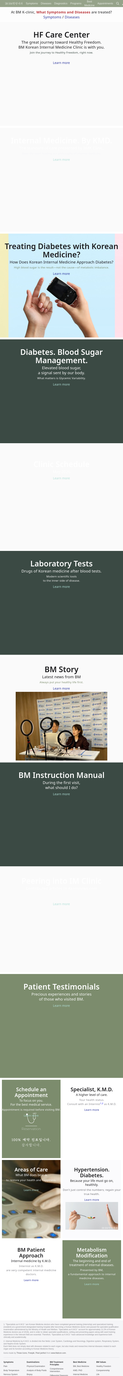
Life (97, 1374)
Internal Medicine (80, 1374)
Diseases (72, 17)
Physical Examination (36, 1366)
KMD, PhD (77, 1370)
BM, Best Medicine (81, 1366)
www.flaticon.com (58, 1353)
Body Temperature (11, 1370)
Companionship (103, 1370)
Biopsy (30, 1374)
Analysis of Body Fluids (37, 1370)
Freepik (31, 1353)
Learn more (61, 63)
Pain (5, 1366)
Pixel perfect (41, 1353)
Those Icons (21, 1353)
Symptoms (52, 17)
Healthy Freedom (103, 1366)
